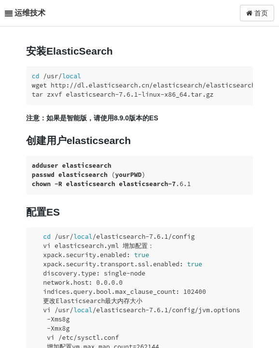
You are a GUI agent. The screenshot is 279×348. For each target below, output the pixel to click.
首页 (257, 13)
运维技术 (29, 13)
